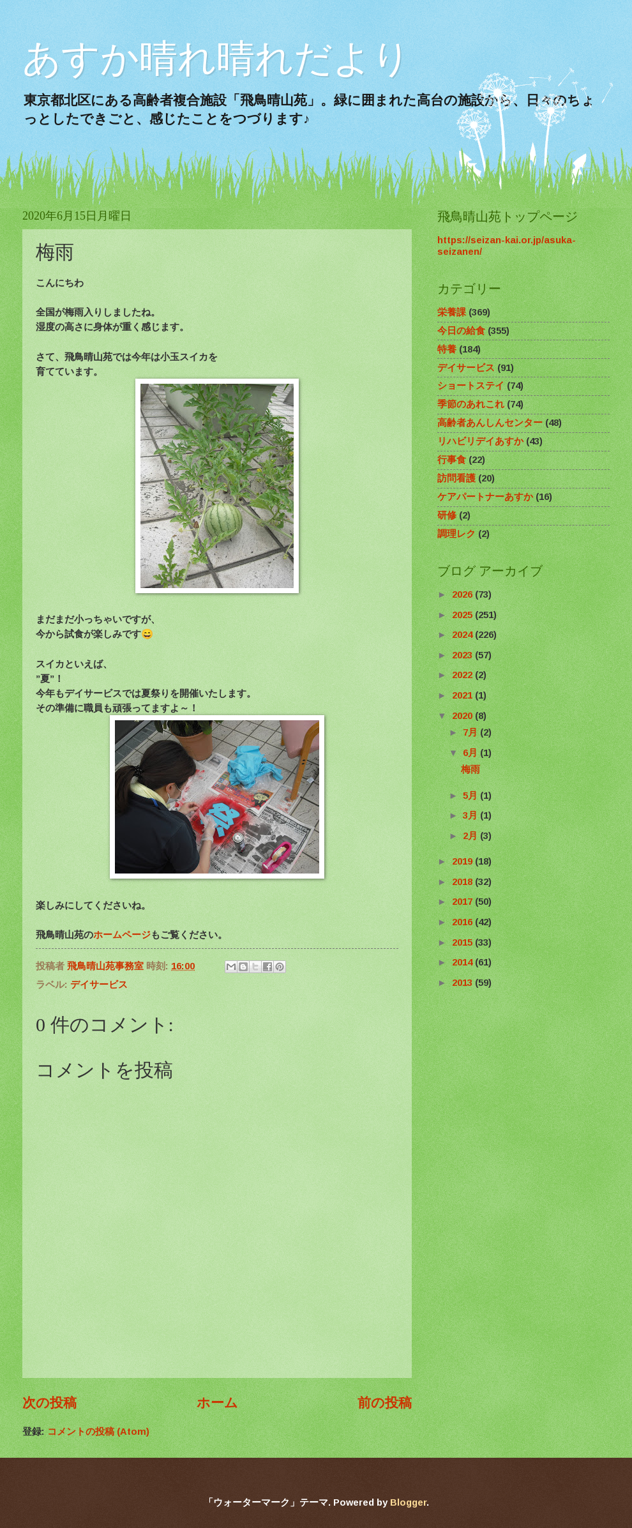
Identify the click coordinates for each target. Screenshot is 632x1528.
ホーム (217, 1402)
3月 (471, 815)
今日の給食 (461, 331)
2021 (463, 695)
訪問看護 (456, 478)
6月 (471, 753)
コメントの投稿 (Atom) (98, 1431)
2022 (463, 675)
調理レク (456, 534)
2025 (463, 615)
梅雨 (470, 769)
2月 (471, 836)
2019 (463, 861)
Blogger (408, 1502)
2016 (463, 922)
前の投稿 (384, 1402)
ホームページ (122, 934)
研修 (446, 515)
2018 (463, 882)
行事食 (451, 460)
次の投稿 (49, 1402)
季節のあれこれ (470, 404)
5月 (471, 795)
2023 (463, 655)
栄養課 (451, 312)
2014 (463, 962)
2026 (463, 594)
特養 (446, 349)
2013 (463, 983)
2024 (463, 635)
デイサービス (99, 985)
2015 (463, 942)
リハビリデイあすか (480, 441)
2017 (463, 901)
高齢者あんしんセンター (490, 423)
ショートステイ (470, 386)
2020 (463, 716)
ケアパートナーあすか (485, 497)
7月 (471, 732)
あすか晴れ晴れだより (216, 58)
